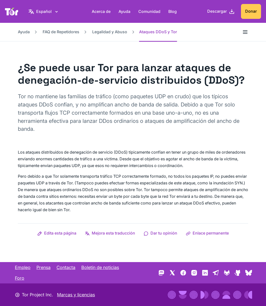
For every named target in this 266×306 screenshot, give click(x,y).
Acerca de (101, 11)
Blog (172, 11)
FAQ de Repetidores (61, 31)
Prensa (43, 267)
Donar (251, 11)
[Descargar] (221, 11)
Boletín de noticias (100, 267)
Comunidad (149, 11)
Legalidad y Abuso (109, 31)
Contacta (66, 267)
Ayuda (124, 11)
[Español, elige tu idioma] (44, 11)
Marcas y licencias (76, 294)
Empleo (22, 267)
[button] (57, 233)
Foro (19, 278)
